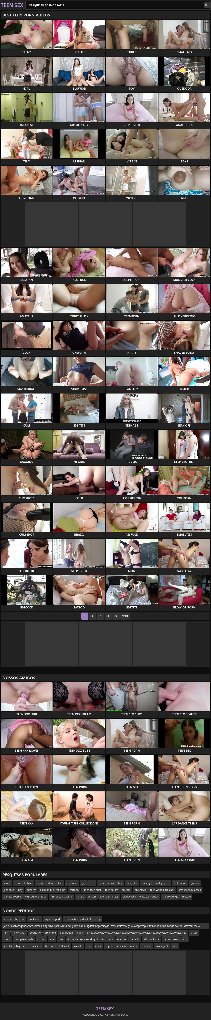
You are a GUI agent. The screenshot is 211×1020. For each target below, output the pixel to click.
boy (20, 889)
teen (17, 883)
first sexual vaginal (61, 896)
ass (185, 939)
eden (50, 883)
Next (125, 616)
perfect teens (106, 883)
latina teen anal (92, 889)
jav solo (78, 946)
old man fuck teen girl (52, 889)
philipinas (140, 889)
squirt (7, 883)
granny (195, 883)
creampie (72, 883)
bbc (120, 883)
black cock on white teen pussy (140, 896)
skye (59, 883)
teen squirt (111, 889)
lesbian (28, 883)
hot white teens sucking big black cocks (90, 939)
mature (186, 896)
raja (89, 946)
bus (61, 939)
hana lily (135, 939)
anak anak (35, 919)
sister (194, 932)
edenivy (31, 889)
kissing (41, 939)
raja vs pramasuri (116, 946)
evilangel (147, 883)
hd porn (19, 919)
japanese (9, 889)
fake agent (162, 946)
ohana (133, 946)
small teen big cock (190, 889)
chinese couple (12, 896)
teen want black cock (162, 889)
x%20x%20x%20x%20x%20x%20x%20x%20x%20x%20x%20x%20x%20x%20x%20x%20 (136, 932)
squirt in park (52, 919)
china (98, 946)
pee (92, 883)
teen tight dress (109, 896)
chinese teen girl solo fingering (83, 919)
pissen (92, 896)
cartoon (74, 889)
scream (126, 889)
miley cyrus (162, 883)
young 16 (35, 932)
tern (6, 932)
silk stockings (170, 896)
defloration (180, 883)
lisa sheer (35, 946)
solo (174, 946)
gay (84, 883)
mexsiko (146, 946)
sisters (80, 896)
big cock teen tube (36, 896)
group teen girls (24, 939)
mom (40, 883)
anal (52, 939)
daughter (132, 883)
